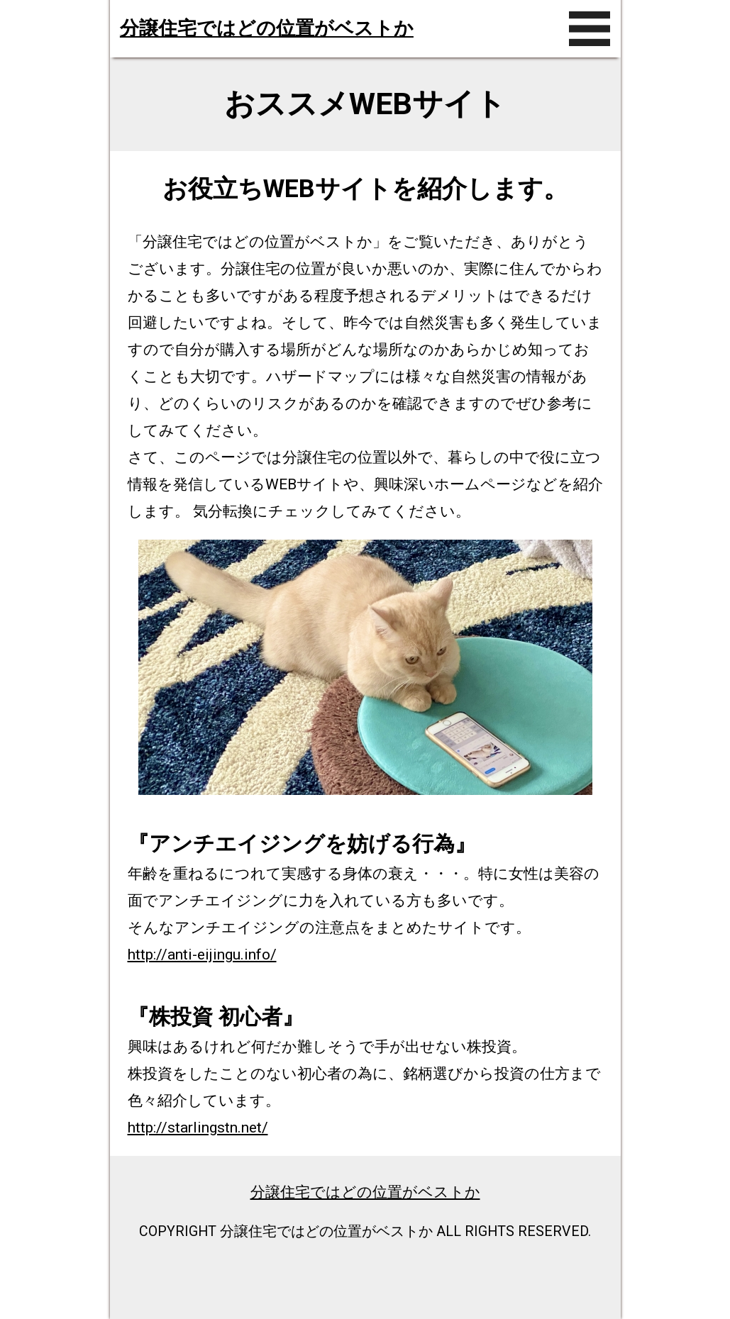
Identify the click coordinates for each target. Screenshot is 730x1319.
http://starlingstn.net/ (198, 1127)
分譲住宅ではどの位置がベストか (267, 28)
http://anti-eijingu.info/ (202, 954)
